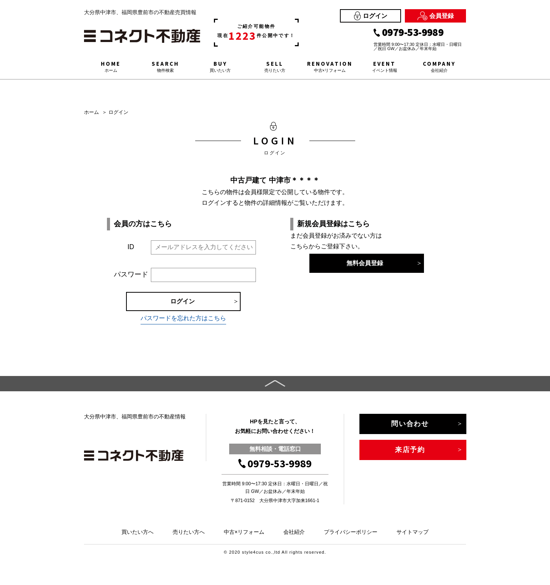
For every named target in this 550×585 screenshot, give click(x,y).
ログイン (370, 15)
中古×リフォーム (244, 532)
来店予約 (410, 450)
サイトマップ (412, 532)
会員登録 (435, 15)
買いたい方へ (137, 532)
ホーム (91, 112)
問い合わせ (410, 424)
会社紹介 (294, 532)
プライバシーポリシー (350, 532)
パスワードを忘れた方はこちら (183, 318)
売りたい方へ (189, 532)
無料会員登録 (364, 263)
